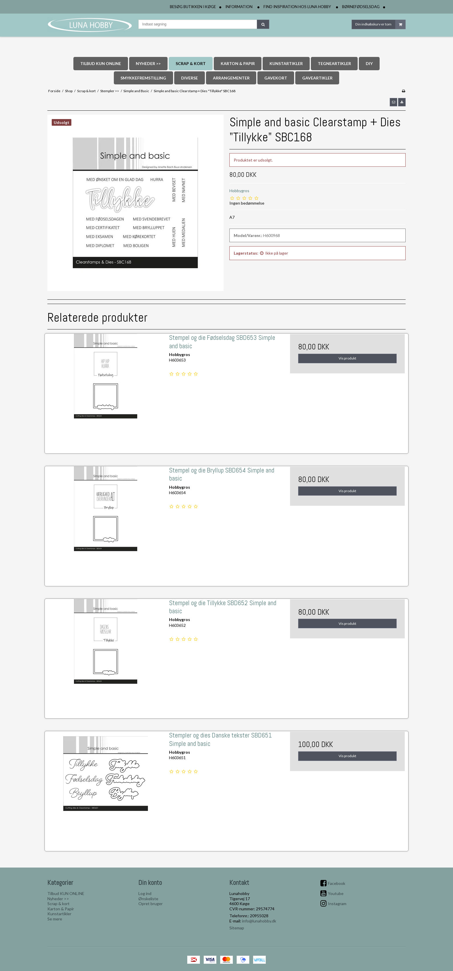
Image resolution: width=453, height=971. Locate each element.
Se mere (54, 918)
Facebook (336, 883)
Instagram (337, 903)
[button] (393, 102)
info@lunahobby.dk (259, 920)
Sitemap (236, 927)
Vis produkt (347, 358)
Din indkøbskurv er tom (380, 24)
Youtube (336, 893)
